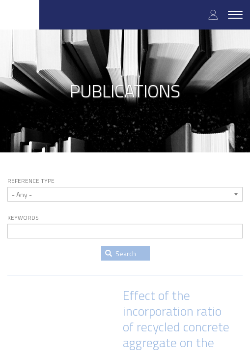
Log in (213, 14)
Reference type (31, 181)
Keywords (23, 218)
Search (120, 253)
